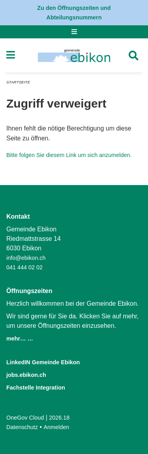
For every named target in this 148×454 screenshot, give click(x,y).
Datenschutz (22, 427)
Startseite (18, 82)
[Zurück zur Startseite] (74, 55)
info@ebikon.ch (25, 258)
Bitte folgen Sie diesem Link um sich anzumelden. (69, 155)
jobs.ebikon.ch (26, 375)
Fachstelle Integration (35, 387)
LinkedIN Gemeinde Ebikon (43, 362)
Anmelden (56, 427)
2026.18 (59, 417)
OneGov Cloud (25, 417)
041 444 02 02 (24, 267)
